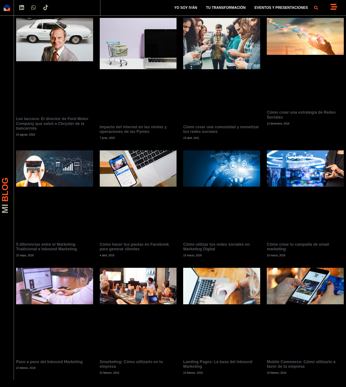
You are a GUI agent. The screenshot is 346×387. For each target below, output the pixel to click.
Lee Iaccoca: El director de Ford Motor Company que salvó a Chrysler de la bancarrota (52, 123)
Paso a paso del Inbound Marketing (49, 362)
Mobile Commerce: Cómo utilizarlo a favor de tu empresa (301, 364)
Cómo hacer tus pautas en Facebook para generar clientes (134, 246)
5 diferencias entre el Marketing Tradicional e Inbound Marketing (46, 246)
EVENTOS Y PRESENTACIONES (281, 8)
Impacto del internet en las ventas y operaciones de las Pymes (133, 129)
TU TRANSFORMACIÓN (226, 8)
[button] (316, 7)
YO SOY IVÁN (185, 8)
